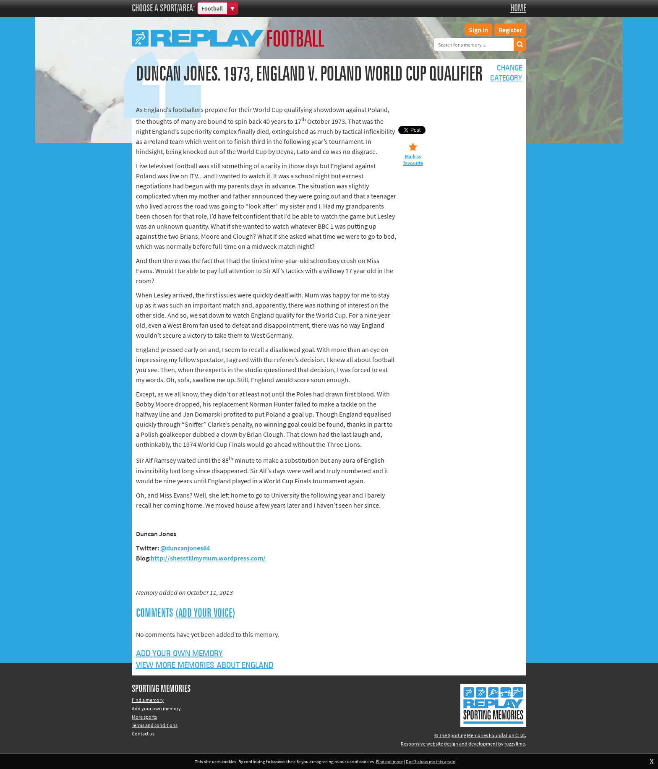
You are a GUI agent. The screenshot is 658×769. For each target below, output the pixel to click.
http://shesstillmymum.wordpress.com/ (208, 558)
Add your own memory (179, 653)
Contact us (143, 733)
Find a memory (148, 700)
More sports (144, 717)
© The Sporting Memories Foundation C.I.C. (480, 735)
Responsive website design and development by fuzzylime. (463, 743)
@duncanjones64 (185, 548)
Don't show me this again (430, 761)
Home (518, 8)
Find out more (389, 761)
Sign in (478, 30)
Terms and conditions (155, 725)
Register (510, 30)
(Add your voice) (205, 613)
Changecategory (506, 73)
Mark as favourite (413, 159)
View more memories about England (204, 665)
